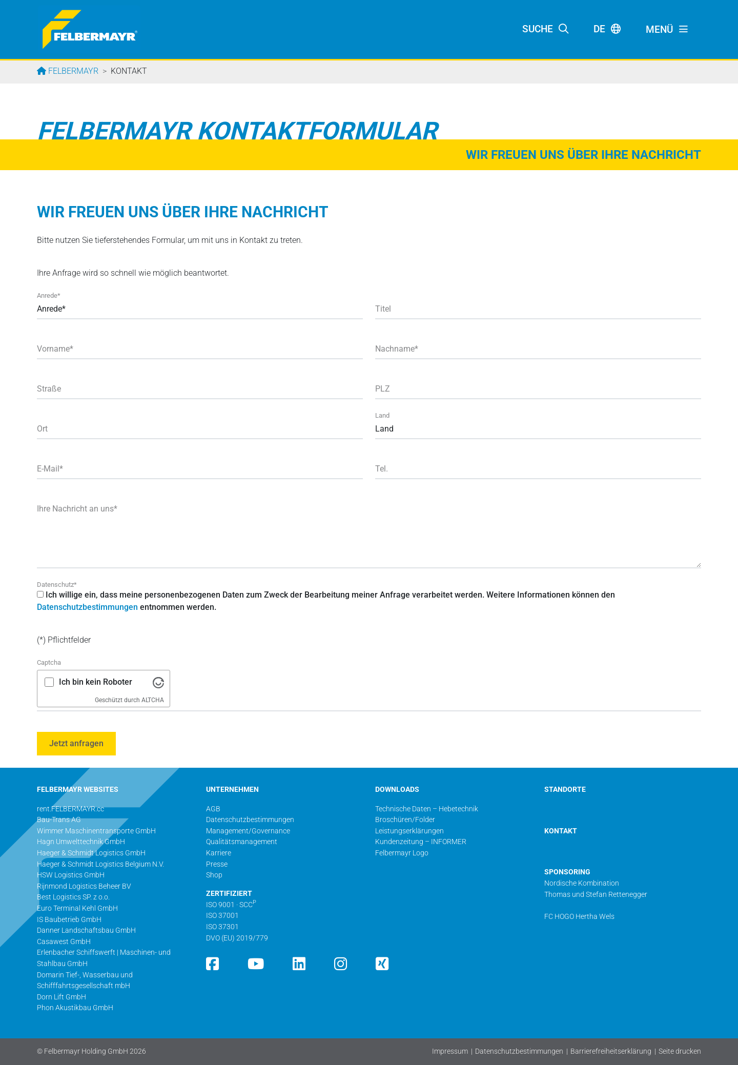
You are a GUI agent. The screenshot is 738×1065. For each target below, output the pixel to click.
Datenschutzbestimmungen (87, 607)
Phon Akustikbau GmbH (75, 1007)
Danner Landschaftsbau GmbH (86, 930)
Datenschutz (57, 584)
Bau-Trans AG (59, 819)
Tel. (381, 469)
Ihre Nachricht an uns (77, 509)
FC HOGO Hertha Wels (579, 916)
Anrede (48, 295)
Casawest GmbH (64, 941)
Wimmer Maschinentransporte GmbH (96, 831)
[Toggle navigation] (667, 29)
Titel (383, 309)
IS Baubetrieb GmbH (69, 919)
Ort (42, 429)
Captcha (49, 662)
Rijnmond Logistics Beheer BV (84, 886)
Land (382, 415)
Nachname (396, 349)
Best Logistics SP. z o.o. (73, 897)
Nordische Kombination (581, 883)
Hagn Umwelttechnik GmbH (81, 841)
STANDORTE (565, 789)
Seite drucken (680, 1051)
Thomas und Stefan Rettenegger (595, 894)
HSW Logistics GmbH (71, 875)
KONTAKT (560, 831)
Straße (49, 389)
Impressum (450, 1051)
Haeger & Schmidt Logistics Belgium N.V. (100, 864)
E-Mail (50, 469)
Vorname (55, 349)
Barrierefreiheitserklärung (610, 1051)
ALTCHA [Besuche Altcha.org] (152, 700)
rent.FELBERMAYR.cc (70, 809)
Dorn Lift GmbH (61, 997)
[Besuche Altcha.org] (158, 682)
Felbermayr (72, 71)
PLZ (382, 389)
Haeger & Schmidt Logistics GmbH (91, 853)
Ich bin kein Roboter (95, 682)
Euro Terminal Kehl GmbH (77, 908)
